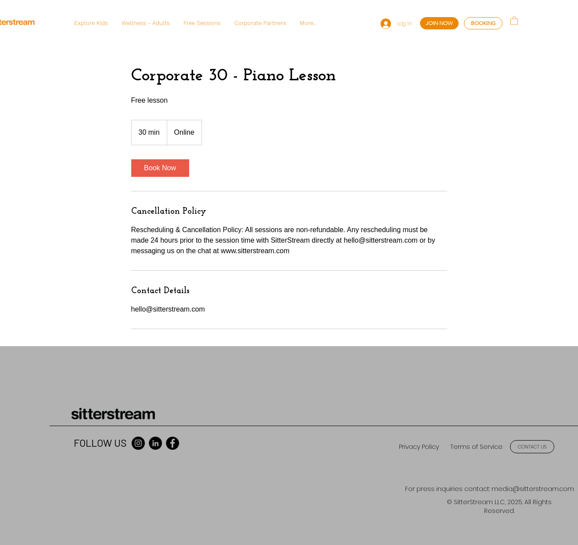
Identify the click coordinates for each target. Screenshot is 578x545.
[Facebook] (172, 443)
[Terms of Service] (476, 447)
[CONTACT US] (532, 446)
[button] (91, 23)
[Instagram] (138, 443)
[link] (160, 168)
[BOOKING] (483, 23)
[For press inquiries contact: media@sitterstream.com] (489, 489)
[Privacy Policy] (418, 447)
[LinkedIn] (155, 443)
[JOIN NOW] (439, 23)
